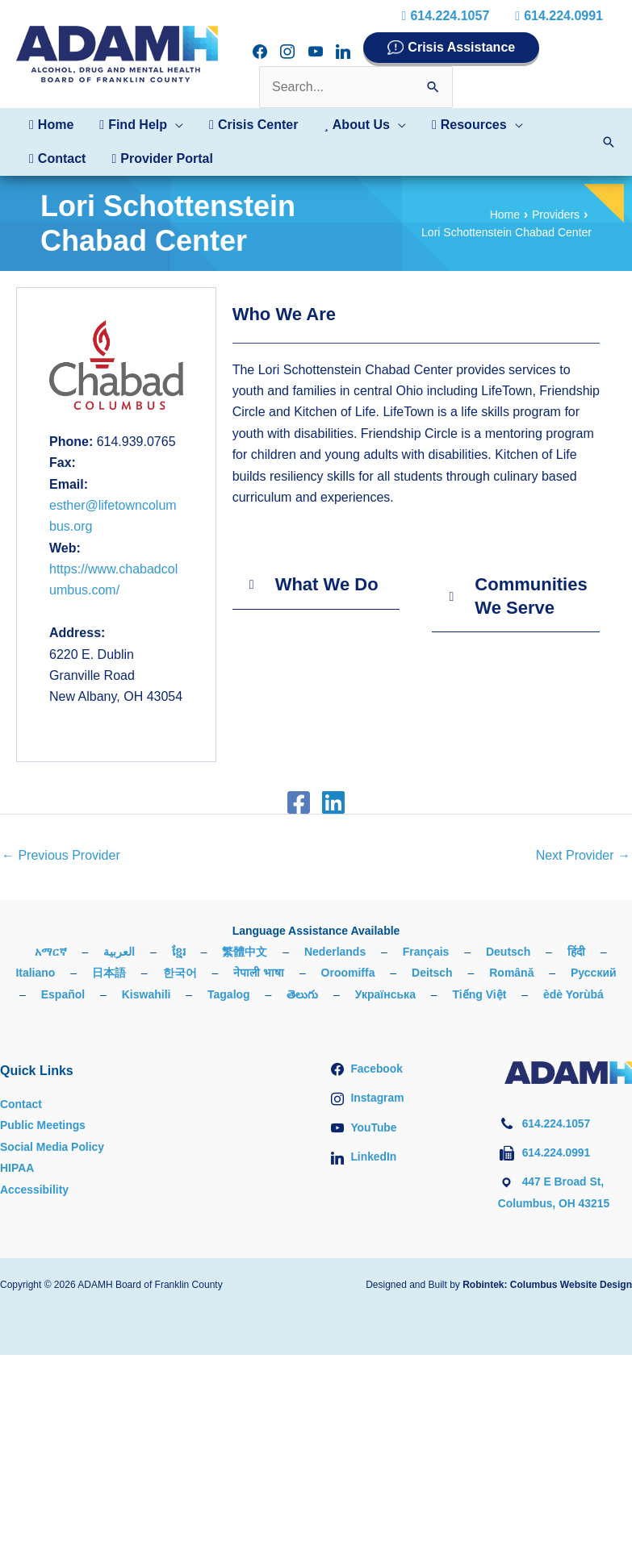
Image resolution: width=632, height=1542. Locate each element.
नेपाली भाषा (258, 972)
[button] (141, 125)
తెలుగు (302, 994)
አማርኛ (51, 951)
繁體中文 (244, 951)
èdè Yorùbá (573, 994)
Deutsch (508, 951)
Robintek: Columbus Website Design (547, 1284)
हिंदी (576, 951)
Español (63, 994)
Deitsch (432, 972)
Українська (385, 994)
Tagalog (228, 994)
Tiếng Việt (480, 994)
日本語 (109, 972)
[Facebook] (298, 802)
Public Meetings (43, 1125)
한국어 (180, 972)
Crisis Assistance (461, 47)
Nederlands (335, 951)
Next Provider (583, 855)
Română (511, 972)
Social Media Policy (52, 1146)
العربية (119, 951)
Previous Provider (61, 855)
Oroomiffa (348, 972)
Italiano (35, 972)
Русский (594, 972)
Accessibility (34, 1189)
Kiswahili (146, 994)
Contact (21, 1104)
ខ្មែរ (179, 951)
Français (426, 951)
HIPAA (17, 1167)
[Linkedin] (333, 802)
